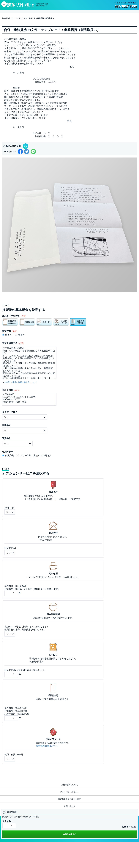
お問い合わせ (69, 806)
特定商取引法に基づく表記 (69, 799)
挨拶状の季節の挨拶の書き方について (21, 382)
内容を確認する (69, 834)
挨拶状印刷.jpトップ (9, 18)
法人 (20, 18)
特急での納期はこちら (47, 746)
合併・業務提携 (29, 18)
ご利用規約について (69, 785)
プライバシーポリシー (69, 792)
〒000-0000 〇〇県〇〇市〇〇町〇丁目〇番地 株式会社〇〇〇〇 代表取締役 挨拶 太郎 (29, 399)
